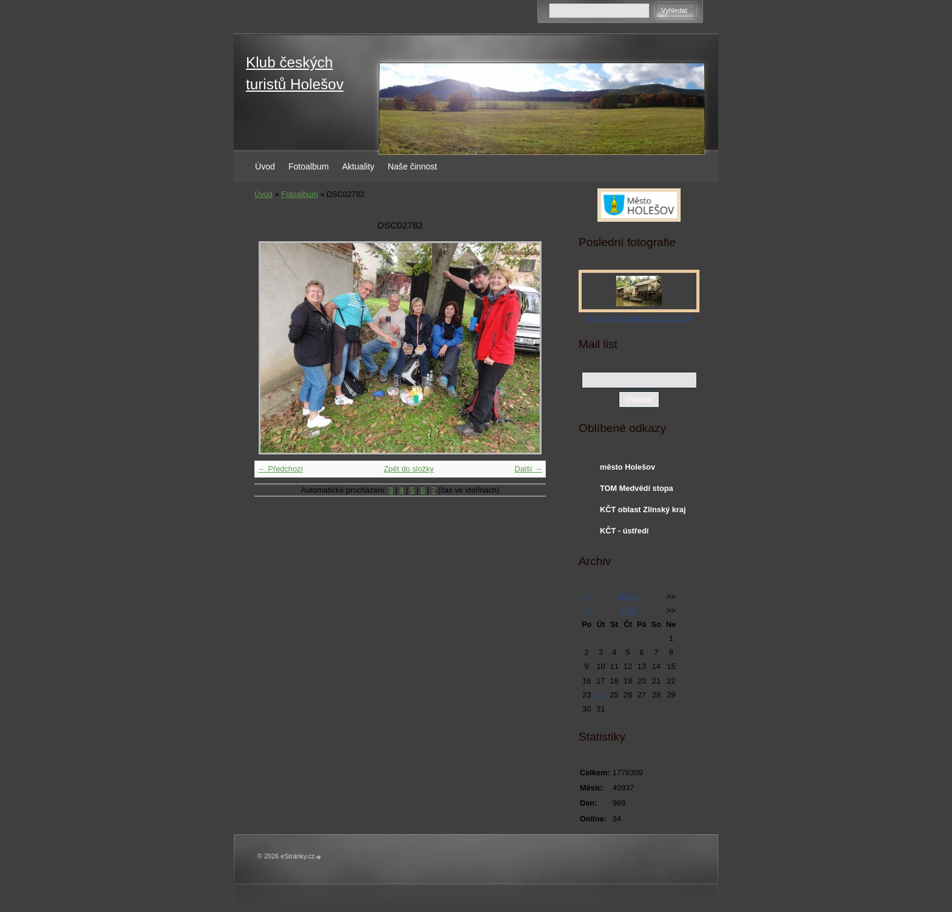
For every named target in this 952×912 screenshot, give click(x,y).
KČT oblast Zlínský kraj (643, 509)
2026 (628, 610)
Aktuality (358, 166)
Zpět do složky (409, 468)
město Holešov (627, 466)
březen (629, 596)
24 (600, 694)
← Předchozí (280, 468)
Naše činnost (412, 166)
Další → (528, 468)
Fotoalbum (308, 166)
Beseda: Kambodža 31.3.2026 (638, 318)
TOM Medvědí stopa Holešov (636, 491)
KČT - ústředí (624, 530)
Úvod (265, 166)
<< (586, 596)
